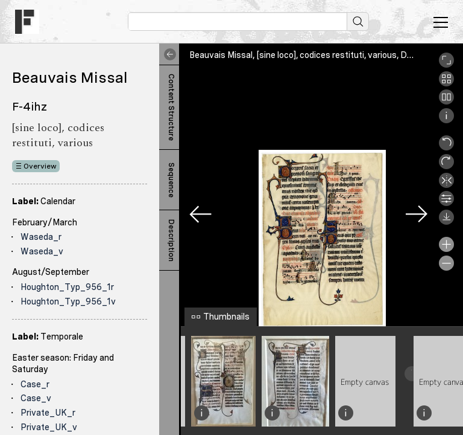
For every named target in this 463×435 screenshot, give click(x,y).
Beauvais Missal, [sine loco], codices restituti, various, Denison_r (315, 55)
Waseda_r (40, 237)
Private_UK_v (48, 427)
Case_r (34, 384)
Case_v (35, 398)
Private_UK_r (47, 412)
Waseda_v (41, 251)
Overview (40, 166)
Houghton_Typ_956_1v (68, 301)
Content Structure (171, 107)
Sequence (171, 180)
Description (171, 240)
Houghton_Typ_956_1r (67, 287)
